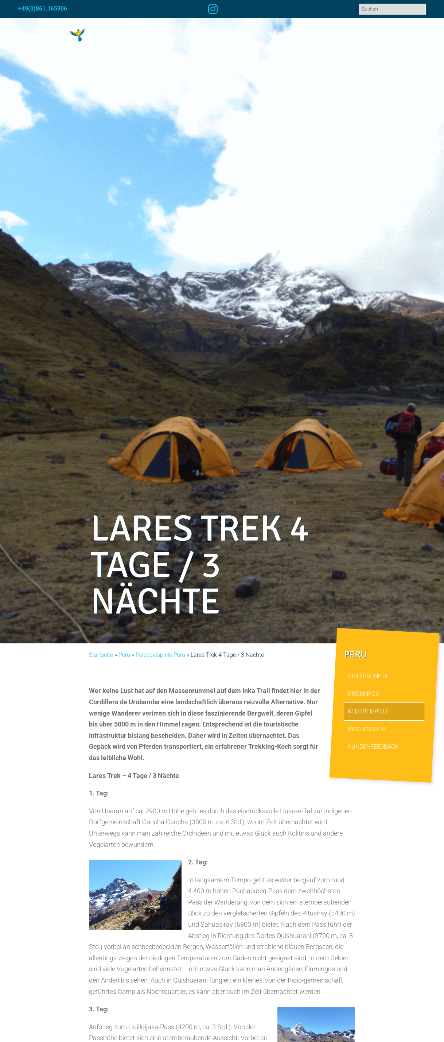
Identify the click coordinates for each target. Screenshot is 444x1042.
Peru (124, 654)
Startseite (244, 35)
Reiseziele (295, 35)
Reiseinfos (363, 693)
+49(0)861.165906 (42, 8)
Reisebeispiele (368, 711)
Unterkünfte (368, 676)
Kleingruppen (352, 35)
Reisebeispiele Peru (160, 654)
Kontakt (404, 35)
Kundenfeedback (373, 747)
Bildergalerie (368, 729)
